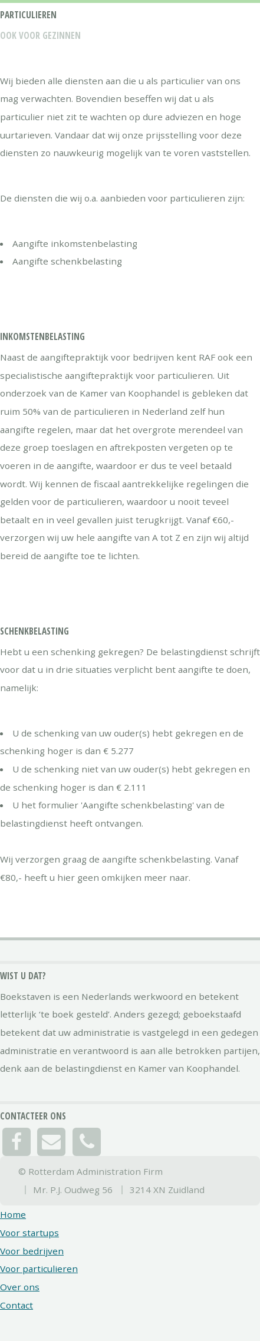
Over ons (20, 1287)
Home (13, 1214)
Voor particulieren (39, 1268)
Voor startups (29, 1232)
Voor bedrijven (32, 1251)
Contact (16, 1305)
